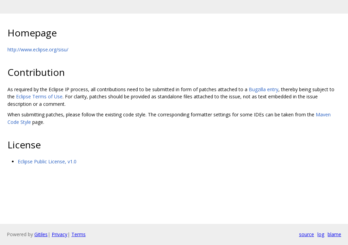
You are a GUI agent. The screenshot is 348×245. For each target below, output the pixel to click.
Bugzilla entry (263, 89)
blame (334, 234)
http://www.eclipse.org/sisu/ (37, 49)
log (320, 234)
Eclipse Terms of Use (39, 96)
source (306, 234)
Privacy (59, 234)
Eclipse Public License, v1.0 (47, 161)
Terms (78, 234)
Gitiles (41, 234)
